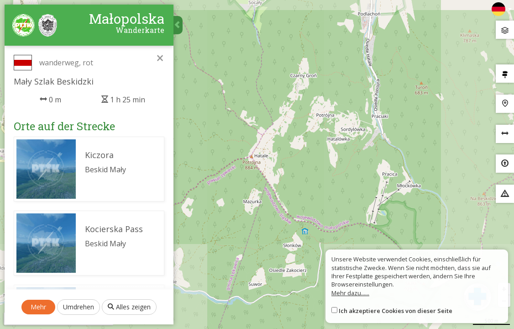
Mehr (38, 306)
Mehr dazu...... (350, 293)
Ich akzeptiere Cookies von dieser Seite (395, 311)
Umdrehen (78, 306)
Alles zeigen (129, 306)
